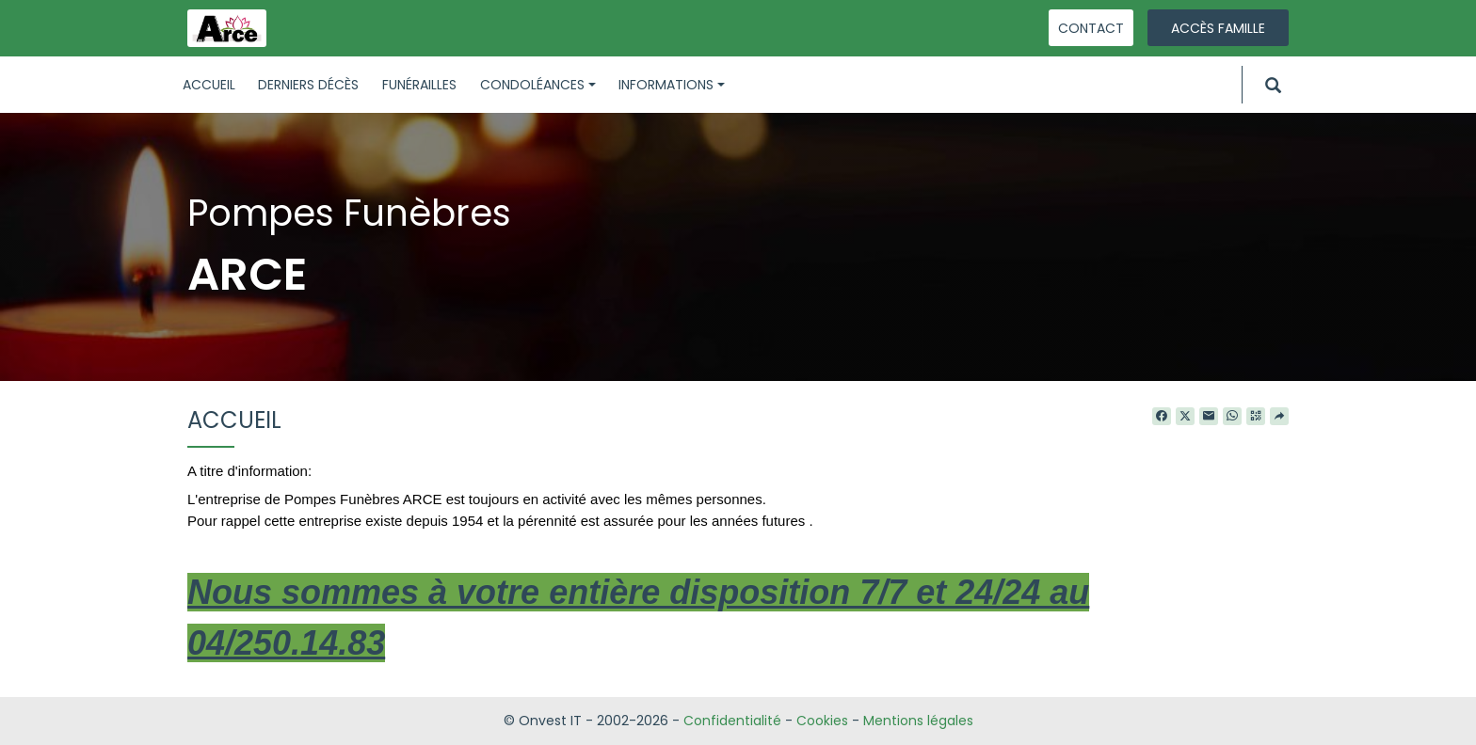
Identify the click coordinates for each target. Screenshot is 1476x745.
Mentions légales (918, 720)
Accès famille (1218, 28)
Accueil (209, 84)
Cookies (822, 720)
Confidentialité (732, 720)
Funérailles (419, 84)
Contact (1091, 28)
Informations (671, 84)
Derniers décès (308, 84)
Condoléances (538, 84)
